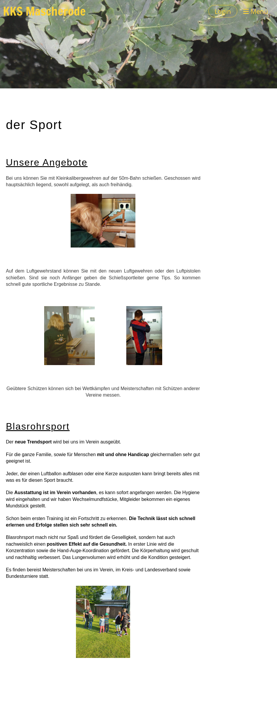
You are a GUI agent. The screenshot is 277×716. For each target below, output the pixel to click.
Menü (255, 11)
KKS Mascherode (44, 11)
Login (223, 11)
